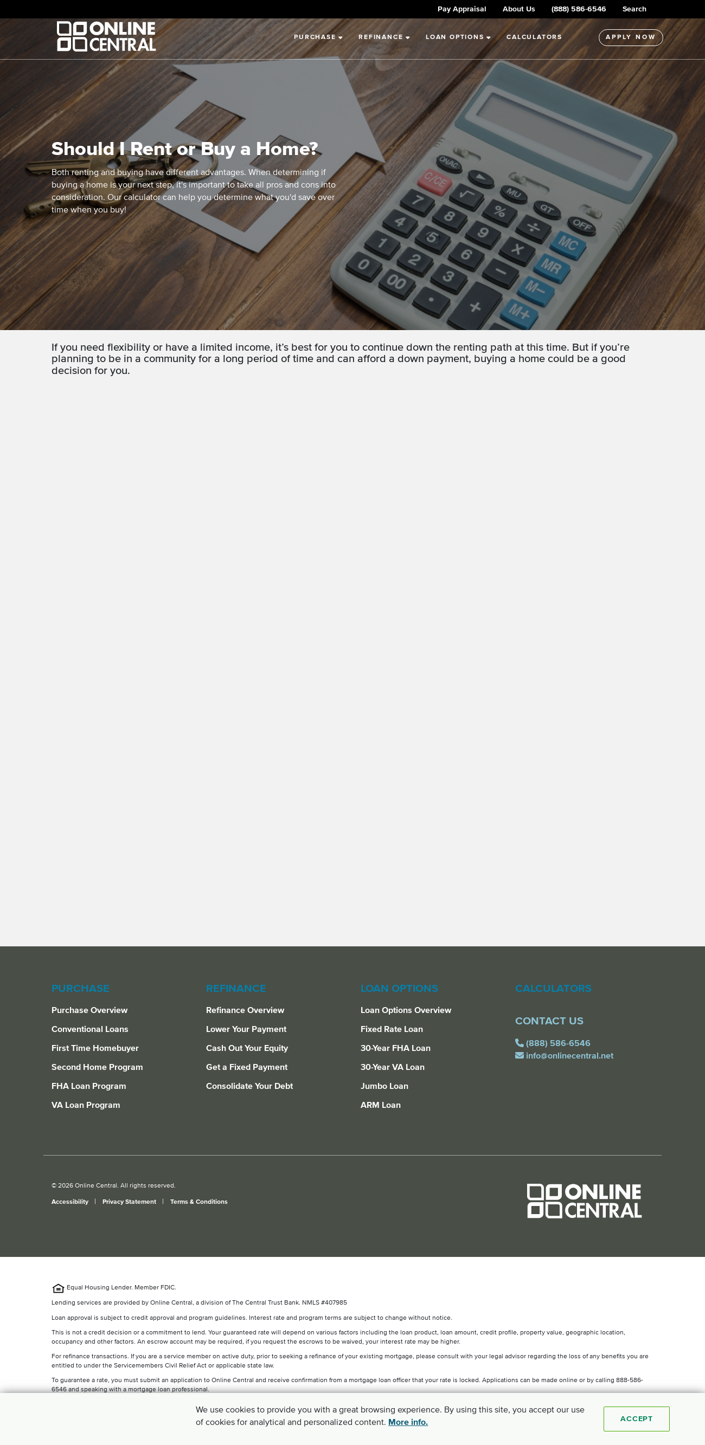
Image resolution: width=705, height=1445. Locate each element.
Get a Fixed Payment (246, 1067)
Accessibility (71, 1202)
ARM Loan (381, 1105)
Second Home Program (97, 1067)
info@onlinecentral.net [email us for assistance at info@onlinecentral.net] (566, 1056)
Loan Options (459, 37)
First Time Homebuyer (95, 1048)
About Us (519, 9)
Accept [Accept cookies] (636, 1419)
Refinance (384, 37)
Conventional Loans (90, 1029)
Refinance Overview (245, 1010)
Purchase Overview (89, 1010)
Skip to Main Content (0, 12)
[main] (352, 482)
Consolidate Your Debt (249, 1086)
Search (634, 9)
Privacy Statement (130, 1202)
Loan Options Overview (406, 1010)
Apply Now (631, 37)
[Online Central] (584, 1205)
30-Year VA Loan (393, 1067)
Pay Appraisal (462, 9)
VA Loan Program (86, 1105)
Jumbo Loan (384, 1086)
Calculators (534, 37)
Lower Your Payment (246, 1029)
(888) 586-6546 (579, 9)
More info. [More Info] (408, 1422)
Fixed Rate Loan (392, 1029)
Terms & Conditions (199, 1202)
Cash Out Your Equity (247, 1048)
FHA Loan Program (89, 1086)
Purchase (319, 37)
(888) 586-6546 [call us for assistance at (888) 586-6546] (555, 1043)
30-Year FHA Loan (396, 1048)
